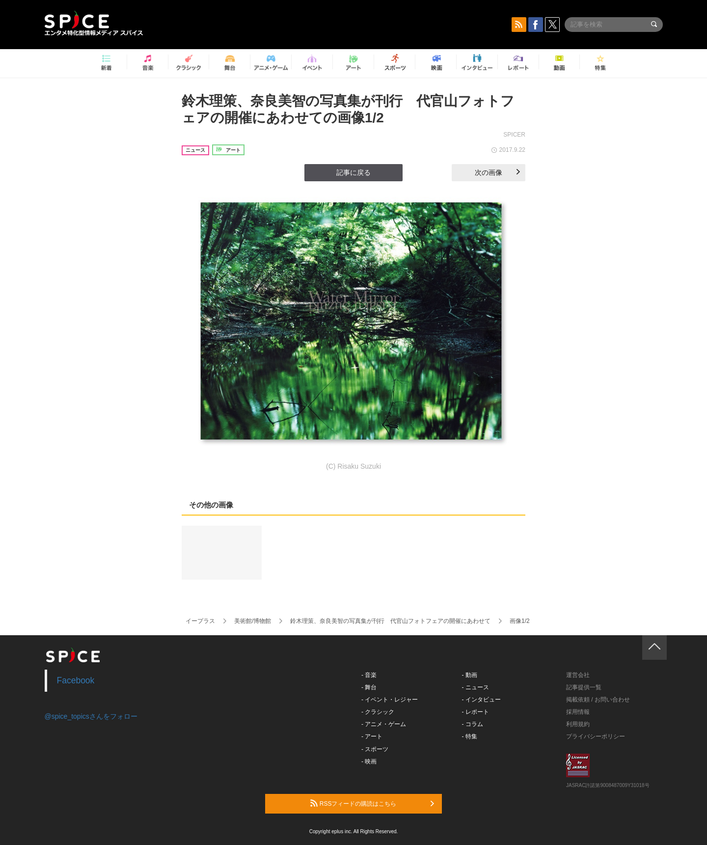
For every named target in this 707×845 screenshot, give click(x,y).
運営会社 (578, 675)
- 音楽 (369, 675)
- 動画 (469, 675)
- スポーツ (374, 749)
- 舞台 (369, 687)
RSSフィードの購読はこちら (372, 803)
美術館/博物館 (252, 621)
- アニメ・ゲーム (383, 724)
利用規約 (578, 724)
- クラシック (377, 711)
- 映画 (369, 761)
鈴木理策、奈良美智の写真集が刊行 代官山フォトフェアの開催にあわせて (390, 621)
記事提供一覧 (583, 687)
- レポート (475, 711)
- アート (371, 736)
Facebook (76, 680)
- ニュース (475, 687)
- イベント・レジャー (389, 699)
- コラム (472, 724)
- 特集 (469, 736)
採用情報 (578, 711)
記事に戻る (353, 172)
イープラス (200, 621)
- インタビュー (481, 699)
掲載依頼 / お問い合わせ (598, 699)
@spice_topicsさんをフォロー (91, 716)
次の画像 (497, 172)
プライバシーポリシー (595, 736)
